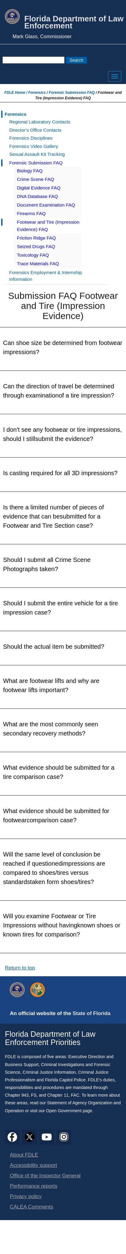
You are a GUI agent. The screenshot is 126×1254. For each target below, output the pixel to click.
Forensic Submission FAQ (72, 92)
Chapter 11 (58, 1095)
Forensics (37, 92)
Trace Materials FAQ (38, 263)
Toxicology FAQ (33, 255)
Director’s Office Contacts (35, 130)
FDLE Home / (16, 92)
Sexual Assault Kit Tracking (37, 154)
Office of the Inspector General (45, 1176)
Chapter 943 (17, 1095)
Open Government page (69, 1110)
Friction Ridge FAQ (36, 237)
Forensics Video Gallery (33, 146)
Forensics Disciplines (31, 138)
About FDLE (24, 1155)
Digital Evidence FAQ (39, 187)
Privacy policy (26, 1196)
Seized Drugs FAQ (36, 246)
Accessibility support (33, 1165)
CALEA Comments (31, 1207)
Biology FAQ (29, 170)
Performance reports (33, 1186)
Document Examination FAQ (46, 204)
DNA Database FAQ (37, 196)
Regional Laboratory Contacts (39, 121)
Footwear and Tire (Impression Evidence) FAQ (48, 225)
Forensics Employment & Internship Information (45, 276)
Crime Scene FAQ (35, 179)
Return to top (20, 968)
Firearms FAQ (31, 213)
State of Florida (91, 1013)
